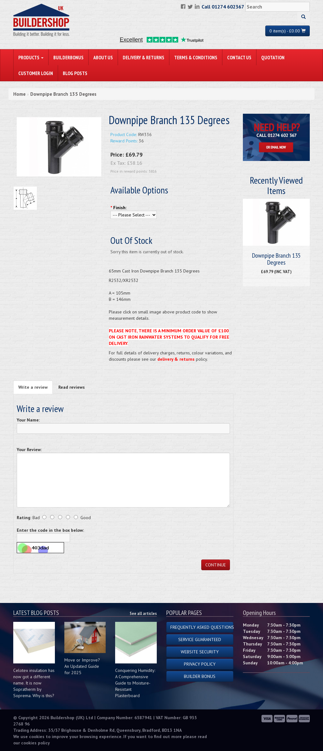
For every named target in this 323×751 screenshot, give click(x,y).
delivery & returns (176, 359)
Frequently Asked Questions (201, 627)
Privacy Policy (199, 664)
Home (19, 94)
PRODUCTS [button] (31, 57)
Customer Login (35, 73)
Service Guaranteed (199, 639)
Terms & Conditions (195, 57)
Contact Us (239, 57)
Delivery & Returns (143, 57)
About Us (103, 57)
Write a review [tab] (33, 387)
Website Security (200, 652)
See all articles (143, 613)
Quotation (273, 57)
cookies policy (35, 743)
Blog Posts (75, 73)
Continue (215, 565)
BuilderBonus (68, 57)
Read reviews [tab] (71, 387)
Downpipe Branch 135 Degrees (63, 94)
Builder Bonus (199, 676)
